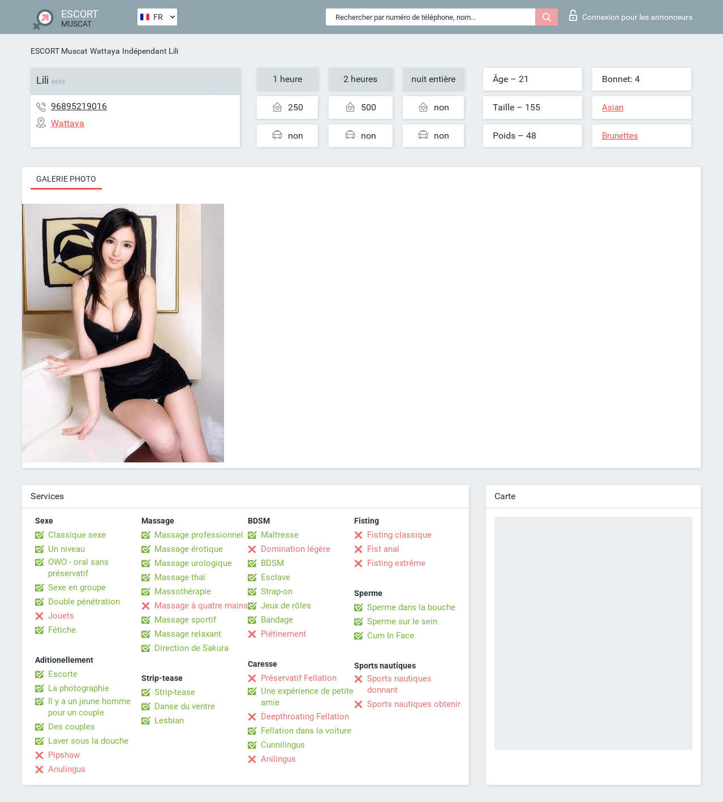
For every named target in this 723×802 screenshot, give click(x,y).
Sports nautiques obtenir (414, 704)
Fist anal (383, 549)
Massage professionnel (198, 535)
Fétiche (62, 630)
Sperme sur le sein (402, 621)
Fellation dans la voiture (306, 731)
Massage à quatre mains (201, 606)
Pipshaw (64, 755)
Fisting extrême (396, 563)
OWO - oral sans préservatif (78, 567)
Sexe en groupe (77, 587)
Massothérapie (182, 591)
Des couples (71, 727)
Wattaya (105, 50)
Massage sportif (185, 620)
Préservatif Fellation (299, 678)
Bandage (277, 620)
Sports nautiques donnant (399, 684)
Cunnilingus (283, 745)
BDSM (272, 563)
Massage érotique (188, 549)
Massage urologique (193, 563)
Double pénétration (84, 602)
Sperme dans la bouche (411, 607)
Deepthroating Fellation (305, 716)
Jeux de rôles (286, 606)
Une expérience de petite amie (307, 696)
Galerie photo (66, 178)
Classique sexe (77, 535)
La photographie (78, 688)
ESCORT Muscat (59, 50)
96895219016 (79, 106)
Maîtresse (280, 535)
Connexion (630, 15)
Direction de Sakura (191, 648)
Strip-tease (174, 692)
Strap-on (276, 591)
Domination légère (295, 549)
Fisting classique (399, 535)
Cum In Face (390, 636)
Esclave (275, 577)
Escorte (63, 674)
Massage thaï (179, 577)
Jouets (61, 616)
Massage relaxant (187, 634)
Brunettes (620, 136)
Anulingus (66, 769)
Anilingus (278, 759)
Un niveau (66, 549)
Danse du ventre (184, 706)
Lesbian (169, 720)
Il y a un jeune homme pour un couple (89, 707)
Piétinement (283, 634)
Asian (612, 107)
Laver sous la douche (88, 741)
